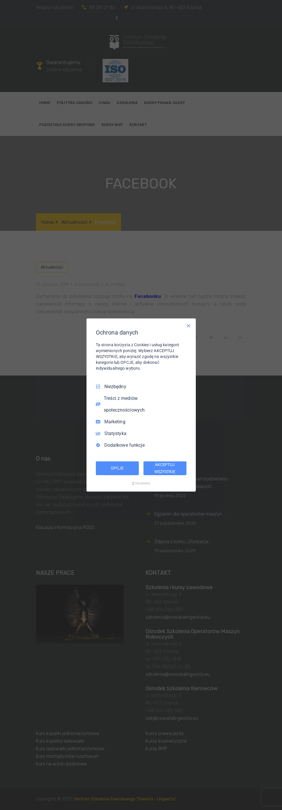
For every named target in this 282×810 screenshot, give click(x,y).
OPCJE (117, 468)
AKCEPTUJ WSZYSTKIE (164, 468)
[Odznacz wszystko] (188, 325)
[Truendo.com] (141, 483)
